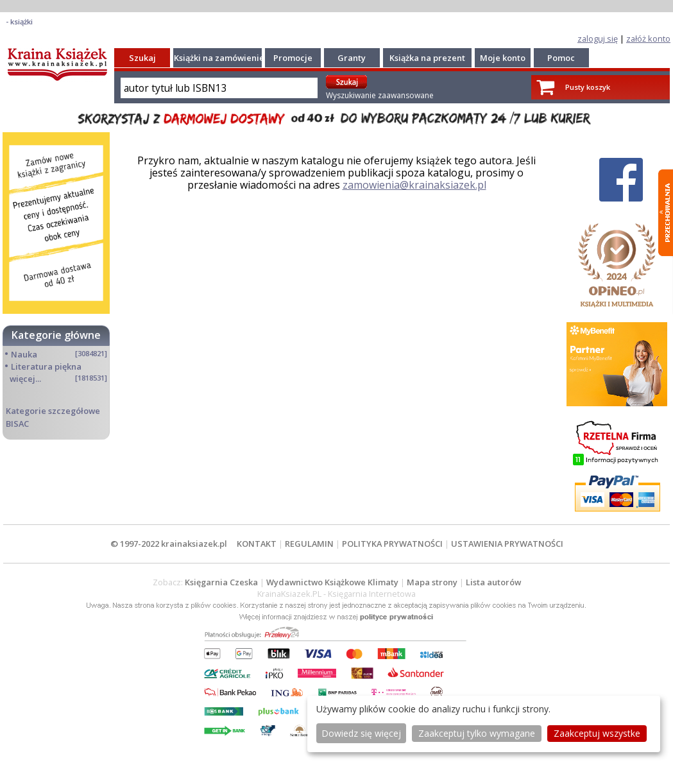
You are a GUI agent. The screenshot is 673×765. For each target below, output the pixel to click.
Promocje (292, 58)
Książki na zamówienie (219, 58)
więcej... (25, 378)
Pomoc (561, 58)
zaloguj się (597, 38)
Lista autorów (493, 582)
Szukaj (142, 58)
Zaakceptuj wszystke (597, 733)
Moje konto (502, 58)
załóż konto (648, 38)
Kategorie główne (56, 335)
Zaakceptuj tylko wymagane (476, 733)
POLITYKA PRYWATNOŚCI (392, 543)
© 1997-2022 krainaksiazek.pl (168, 543)
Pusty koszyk (587, 87)
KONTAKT (257, 543)
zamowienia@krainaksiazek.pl (414, 185)
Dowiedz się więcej (361, 733)
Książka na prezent (427, 58)
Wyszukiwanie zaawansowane (380, 95)
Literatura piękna (46, 366)
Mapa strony (432, 582)
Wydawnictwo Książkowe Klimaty (332, 582)
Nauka (24, 354)
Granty (351, 58)
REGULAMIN (309, 543)
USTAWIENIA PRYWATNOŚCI (507, 543)
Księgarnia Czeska (221, 582)
